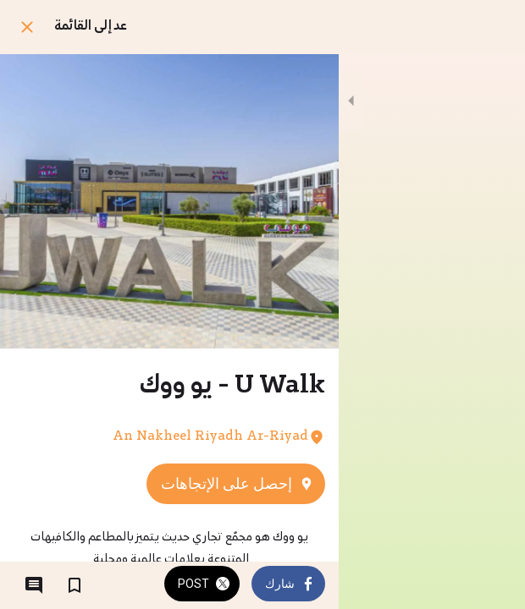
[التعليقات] (34, 585)
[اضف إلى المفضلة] (74, 585)
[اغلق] (27, 27)
